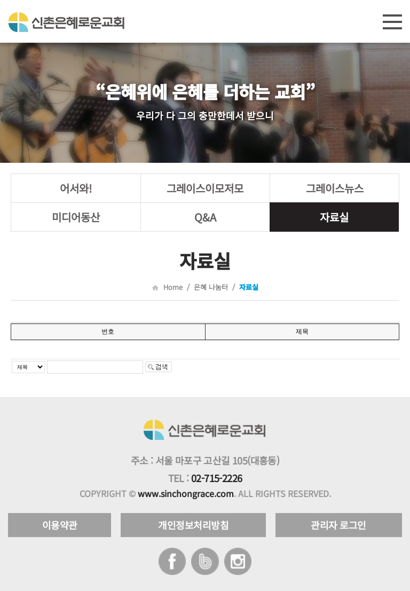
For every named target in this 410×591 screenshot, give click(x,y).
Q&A (205, 217)
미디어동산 (76, 217)
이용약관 (59, 525)
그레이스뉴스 (335, 188)
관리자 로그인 (338, 525)
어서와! (76, 188)
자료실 (334, 217)
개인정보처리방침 (193, 525)
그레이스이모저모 (205, 188)
